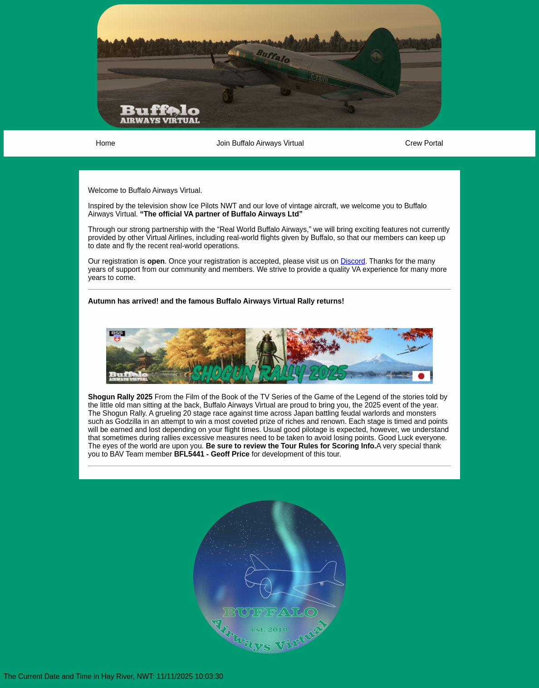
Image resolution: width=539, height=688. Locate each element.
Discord (353, 261)
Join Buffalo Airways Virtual (260, 143)
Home (105, 143)
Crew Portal (424, 143)
